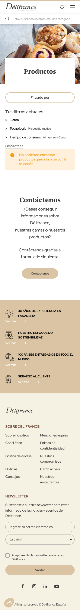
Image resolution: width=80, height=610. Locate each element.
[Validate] (40, 570)
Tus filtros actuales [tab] (24, 111)
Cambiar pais (50, 469)
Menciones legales (54, 435)
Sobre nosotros (17, 435)
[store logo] (20, 6)
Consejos (12, 476)
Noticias (11, 469)
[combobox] (40, 19)
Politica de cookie (18, 456)
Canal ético (13, 443)
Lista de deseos (62, 7)
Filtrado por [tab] (40, 97)
